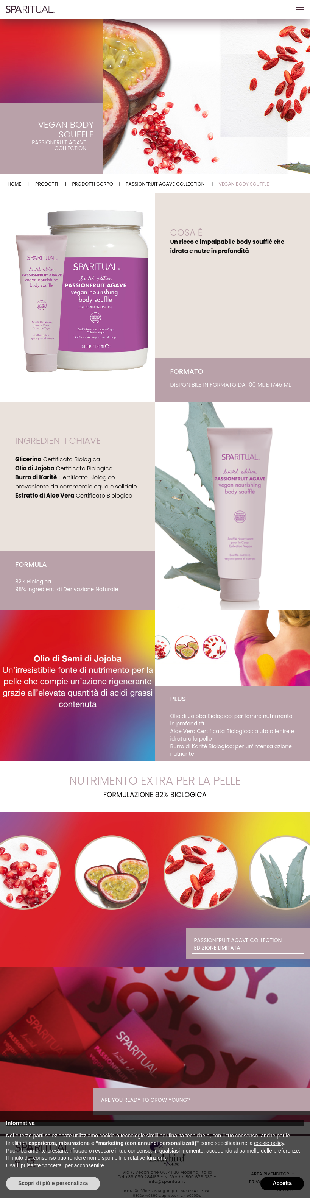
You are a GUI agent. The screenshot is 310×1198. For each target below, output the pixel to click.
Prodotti (46, 184)
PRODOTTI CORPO (92, 184)
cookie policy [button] (269, 1143)
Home (14, 184)
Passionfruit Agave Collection (165, 184)
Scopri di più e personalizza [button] (53, 1183)
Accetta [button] (282, 1183)
